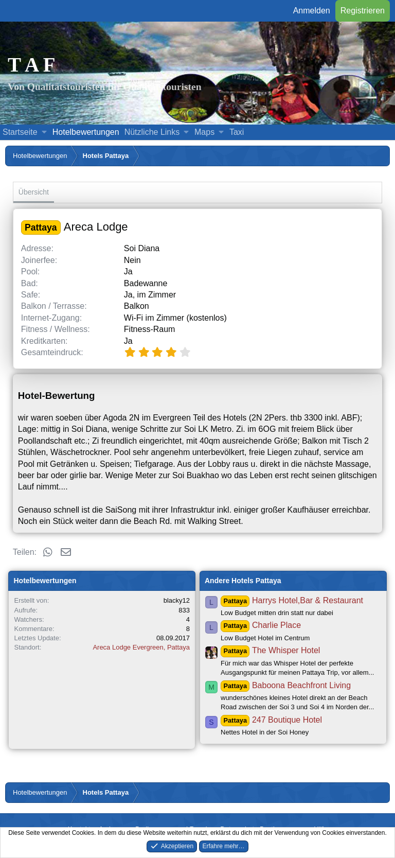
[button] (44, 132)
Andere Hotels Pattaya (243, 580)
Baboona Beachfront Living (286, 685)
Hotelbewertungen (85, 132)
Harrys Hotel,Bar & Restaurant (292, 600)
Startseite (20, 132)
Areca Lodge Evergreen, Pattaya (141, 647)
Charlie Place (261, 625)
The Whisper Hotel (270, 650)
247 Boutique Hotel (271, 719)
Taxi (236, 132)
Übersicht (34, 192)
